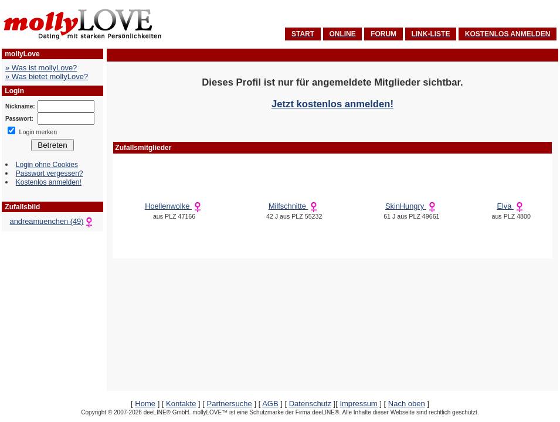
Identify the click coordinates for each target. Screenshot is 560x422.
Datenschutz (310, 403)
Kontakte (181, 403)
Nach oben (406, 403)
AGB (270, 403)
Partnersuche (229, 403)
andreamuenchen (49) (53, 221)
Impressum (358, 403)
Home (145, 403)
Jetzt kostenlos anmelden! (332, 104)
